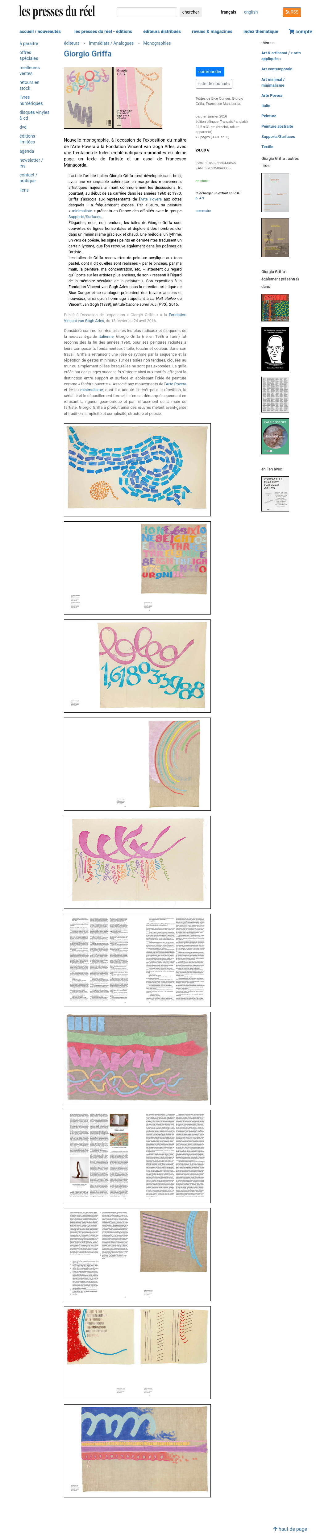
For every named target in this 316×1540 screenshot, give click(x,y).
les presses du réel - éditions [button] (103, 31)
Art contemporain (277, 69)
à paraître (28, 43)
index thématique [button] (260, 31)
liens (24, 190)
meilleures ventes (29, 70)
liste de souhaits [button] (214, 83)
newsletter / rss (31, 163)
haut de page (290, 1529)
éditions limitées (27, 139)
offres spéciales (28, 55)
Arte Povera (151, 199)
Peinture (268, 116)
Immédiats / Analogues (111, 43)
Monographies (157, 43)
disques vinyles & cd (34, 115)
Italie (265, 105)
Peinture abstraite (277, 126)
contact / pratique (28, 178)
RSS (291, 12)
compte (300, 32)
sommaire (203, 211)
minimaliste (82, 211)
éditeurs (71, 43)
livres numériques (31, 100)
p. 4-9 (200, 198)
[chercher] (147, 12)
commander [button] (210, 71)
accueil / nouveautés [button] (40, 31)
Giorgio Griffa (88, 53)
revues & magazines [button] (212, 31)
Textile (267, 146)
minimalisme (91, 389)
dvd (23, 127)
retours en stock (29, 85)
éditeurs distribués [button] (162, 31)
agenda (26, 151)
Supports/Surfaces (85, 216)
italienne (106, 336)
